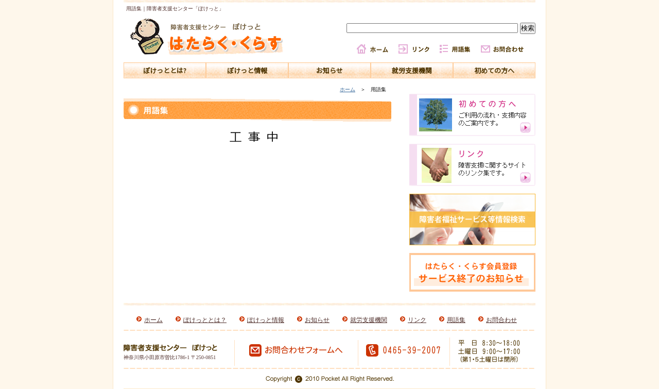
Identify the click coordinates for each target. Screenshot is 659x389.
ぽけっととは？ (205, 320)
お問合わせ (501, 320)
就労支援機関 (412, 70)
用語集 (456, 320)
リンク (417, 320)
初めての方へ (494, 70)
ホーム (347, 89)
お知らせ (329, 70)
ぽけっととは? (164, 70)
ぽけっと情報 (247, 70)
